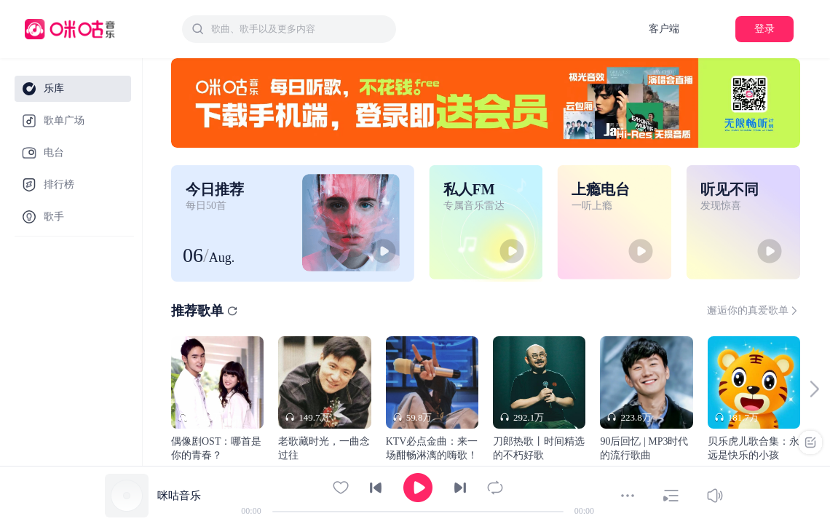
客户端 (664, 28)
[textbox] (299, 29)
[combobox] (289, 29)
